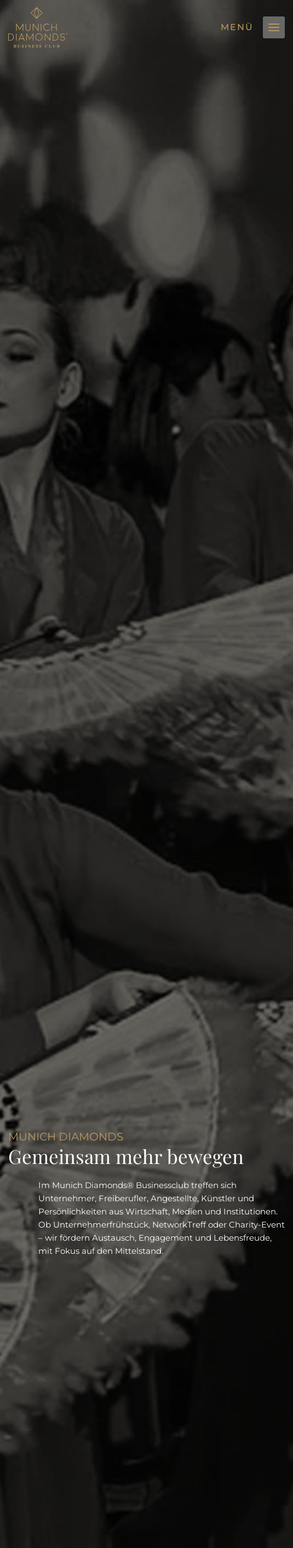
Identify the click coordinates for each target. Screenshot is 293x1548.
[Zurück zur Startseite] (38, 27)
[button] (273, 27)
